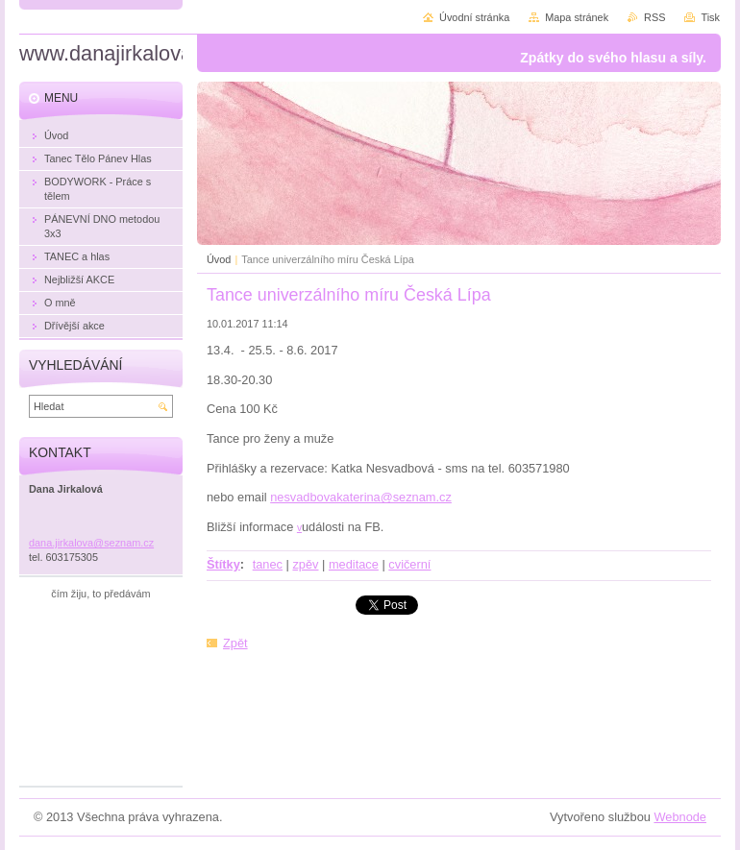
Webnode (680, 817)
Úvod (219, 259)
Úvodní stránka (474, 17)
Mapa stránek (576, 17)
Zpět (235, 643)
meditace (354, 564)
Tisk (710, 17)
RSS (654, 17)
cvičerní (409, 564)
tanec (268, 564)
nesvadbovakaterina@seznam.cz (361, 497)
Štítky (223, 564)
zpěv (305, 564)
